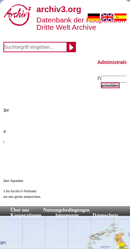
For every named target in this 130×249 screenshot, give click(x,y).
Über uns (19, 210)
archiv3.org (58, 9)
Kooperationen (25, 215)
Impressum (66, 215)
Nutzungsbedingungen (66, 210)
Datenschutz (105, 215)
